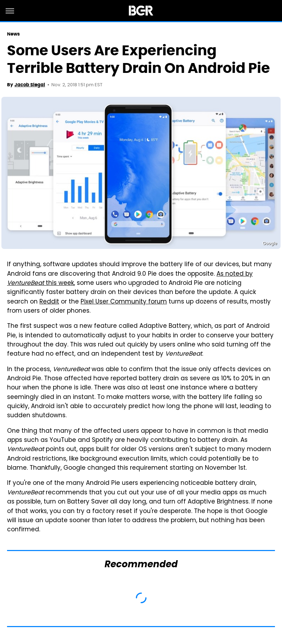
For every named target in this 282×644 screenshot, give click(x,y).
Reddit (49, 302)
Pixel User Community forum (124, 302)
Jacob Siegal (29, 85)
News (13, 34)
